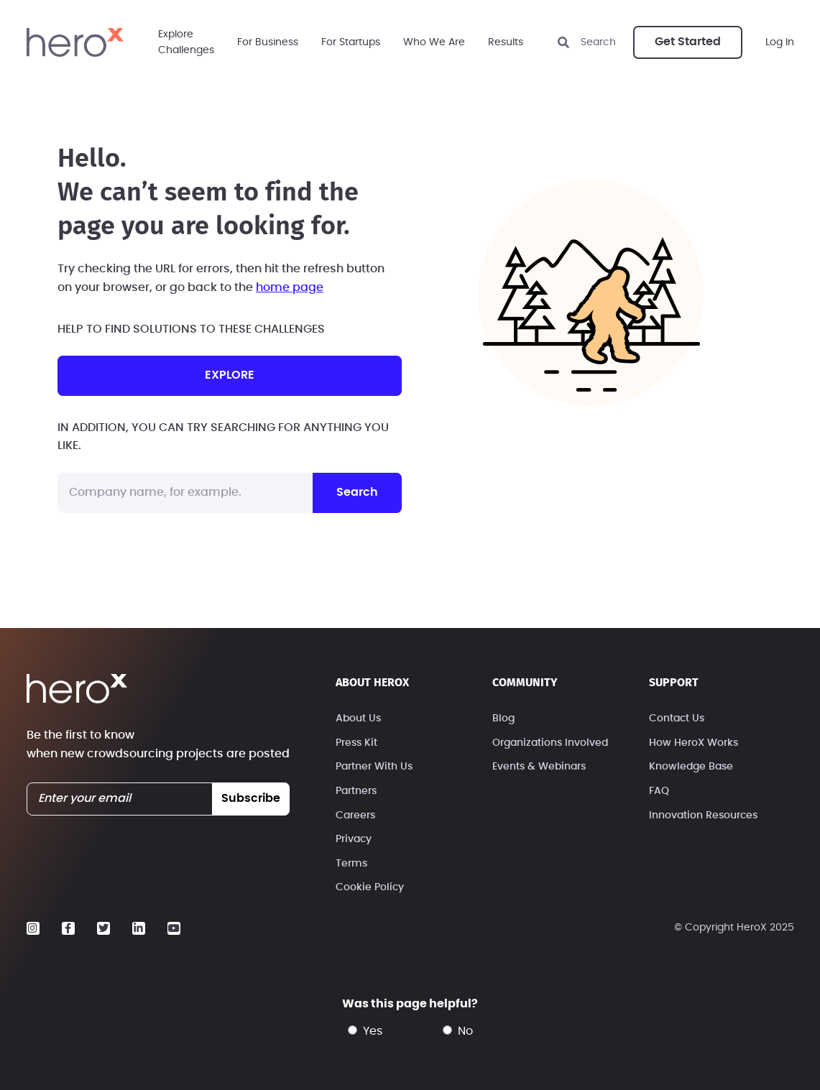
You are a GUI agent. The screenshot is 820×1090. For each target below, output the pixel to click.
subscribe (250, 798)
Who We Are (434, 42)
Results (505, 42)
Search (357, 492)
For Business (267, 42)
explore (229, 375)
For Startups (350, 42)
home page (289, 287)
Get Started (688, 41)
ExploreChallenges (186, 42)
